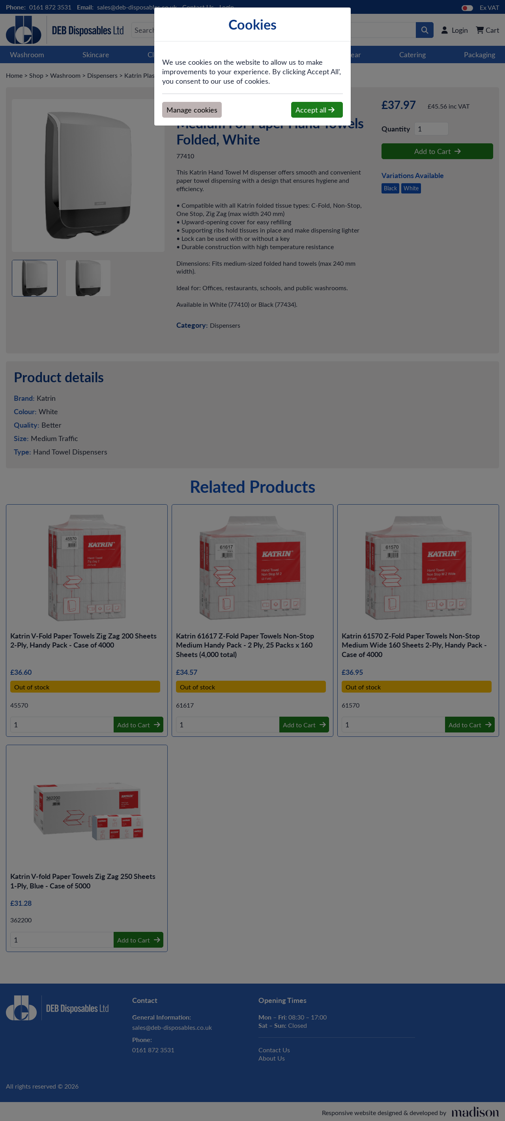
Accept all (315, 110)
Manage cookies (191, 110)
